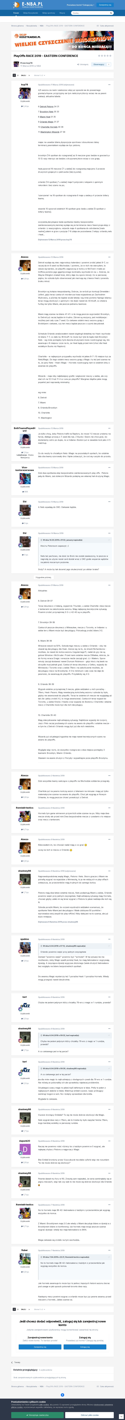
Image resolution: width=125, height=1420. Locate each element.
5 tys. (25, 523)
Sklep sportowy (48, 13)
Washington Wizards (49, 132)
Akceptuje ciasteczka (37, 1415)
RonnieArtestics (24, 807)
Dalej (23, 75)
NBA (38, 66)
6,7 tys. (25, 829)
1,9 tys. (25, 961)
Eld (24, 501)
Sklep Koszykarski (30, 13)
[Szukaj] (83, 13)
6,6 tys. (25, 1272)
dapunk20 (24, 1141)
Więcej (62, 13)
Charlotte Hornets (49, 127)
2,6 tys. (25, 1162)
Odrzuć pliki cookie (89, 1415)
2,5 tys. (25, 1019)
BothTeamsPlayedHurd (24, 429)
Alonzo (24, 257)
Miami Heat (45, 117)
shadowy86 (24, 871)
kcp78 (29, 63)
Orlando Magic (46, 122)
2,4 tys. (25, 106)
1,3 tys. (25, 452)
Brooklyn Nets (46, 111)
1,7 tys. (25, 892)
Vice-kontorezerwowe (25, 468)
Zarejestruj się (105, 5)
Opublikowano (50, 85)
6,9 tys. (25, 279)
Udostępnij (82, 64)
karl (25, 997)
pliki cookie (44, 1405)
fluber (24, 1250)
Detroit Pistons (46, 106)
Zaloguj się (85, 1347)
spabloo (24, 939)
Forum (16, 14)
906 (25, 492)
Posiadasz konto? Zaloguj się (80, 5)
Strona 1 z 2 (39, 75)
